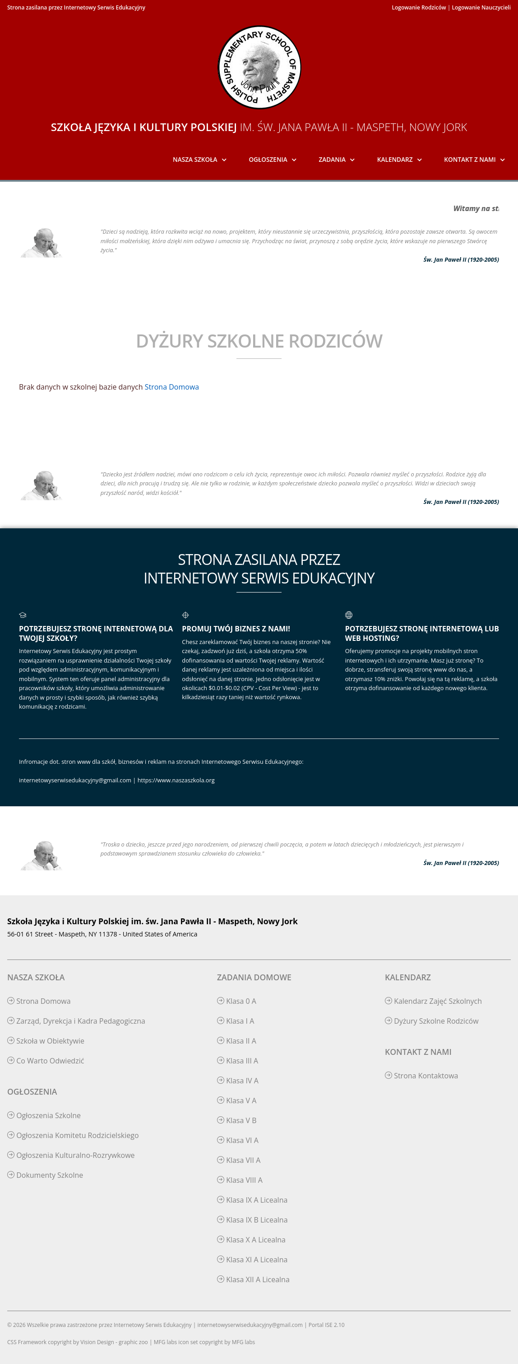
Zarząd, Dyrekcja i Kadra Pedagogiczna (76, 1021)
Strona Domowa (172, 387)
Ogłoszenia (268, 159)
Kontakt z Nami (469, 159)
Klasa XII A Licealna (253, 1279)
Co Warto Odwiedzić (45, 1061)
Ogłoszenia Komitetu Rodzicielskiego (73, 1135)
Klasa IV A (238, 1081)
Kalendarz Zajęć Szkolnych (433, 1001)
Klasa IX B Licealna (252, 1220)
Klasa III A (237, 1061)
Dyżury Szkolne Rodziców (432, 1021)
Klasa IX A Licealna (252, 1200)
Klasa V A (236, 1100)
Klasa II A (236, 1041)
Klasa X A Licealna (251, 1240)
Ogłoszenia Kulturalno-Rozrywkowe (71, 1155)
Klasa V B (237, 1120)
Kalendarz (395, 159)
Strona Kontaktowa (421, 1076)
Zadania (332, 159)
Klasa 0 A (236, 1001)
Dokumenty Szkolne (45, 1175)
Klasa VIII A (240, 1180)
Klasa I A (235, 1021)
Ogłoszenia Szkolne (44, 1115)
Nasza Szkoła (195, 159)
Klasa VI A (238, 1140)
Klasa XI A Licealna (252, 1260)
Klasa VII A (238, 1160)
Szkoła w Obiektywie (45, 1041)
